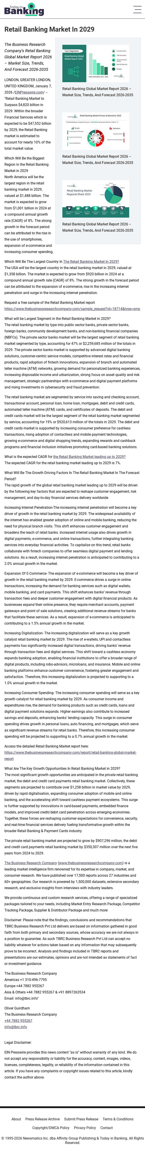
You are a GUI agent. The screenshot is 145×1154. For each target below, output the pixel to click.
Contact (106, 1128)
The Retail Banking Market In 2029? (91, 261)
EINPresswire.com (29, 92)
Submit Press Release (81, 1119)
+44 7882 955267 (18, 1021)
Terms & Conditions (118, 1119)
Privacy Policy (85, 1128)
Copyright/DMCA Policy (50, 1128)
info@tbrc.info (15, 1027)
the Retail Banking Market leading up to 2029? (89, 457)
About (16, 1119)
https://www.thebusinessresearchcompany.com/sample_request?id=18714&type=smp (72, 309)
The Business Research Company (30, 863)
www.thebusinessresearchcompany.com (90, 863)
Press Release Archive (42, 1119)
